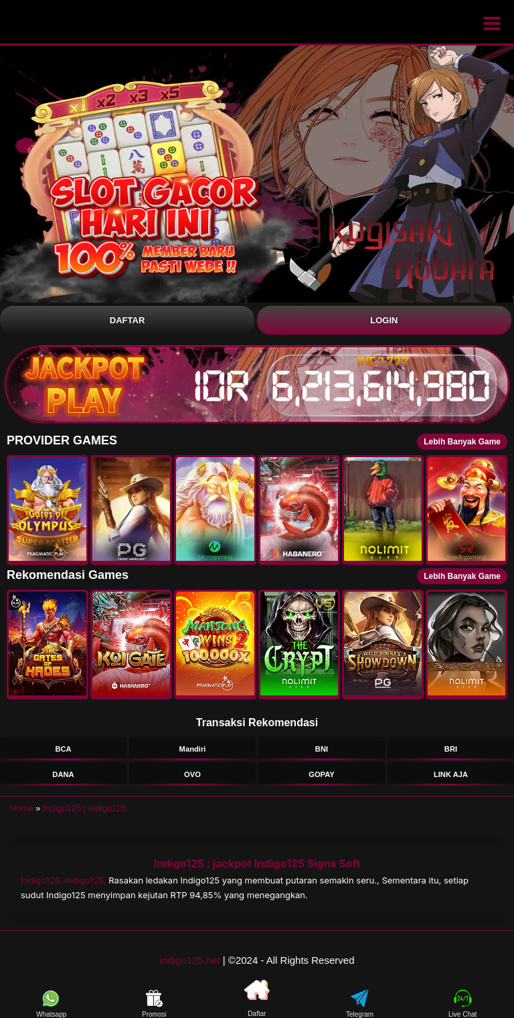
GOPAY (322, 774)
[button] (47, 510)
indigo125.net (190, 960)
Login (384, 320)
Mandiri (192, 749)
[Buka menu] (492, 23)
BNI (321, 749)
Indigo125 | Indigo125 (84, 808)
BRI (450, 749)
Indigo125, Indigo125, (64, 880)
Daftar (127, 320)
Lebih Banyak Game (462, 441)
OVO (192, 774)
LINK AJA (451, 774)
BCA (63, 749)
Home (21, 808)
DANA (63, 774)
